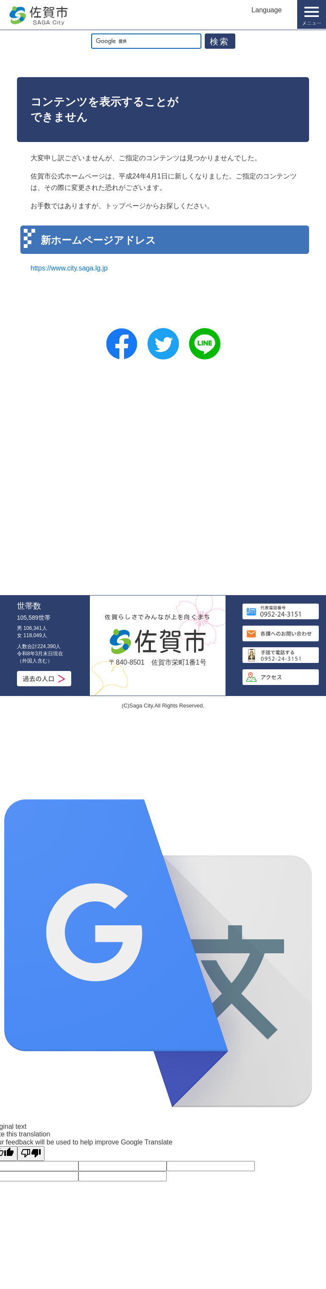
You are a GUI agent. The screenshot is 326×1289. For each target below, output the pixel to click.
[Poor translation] (31, 1153)
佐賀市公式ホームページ (38, 15)
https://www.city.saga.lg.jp (69, 268)
